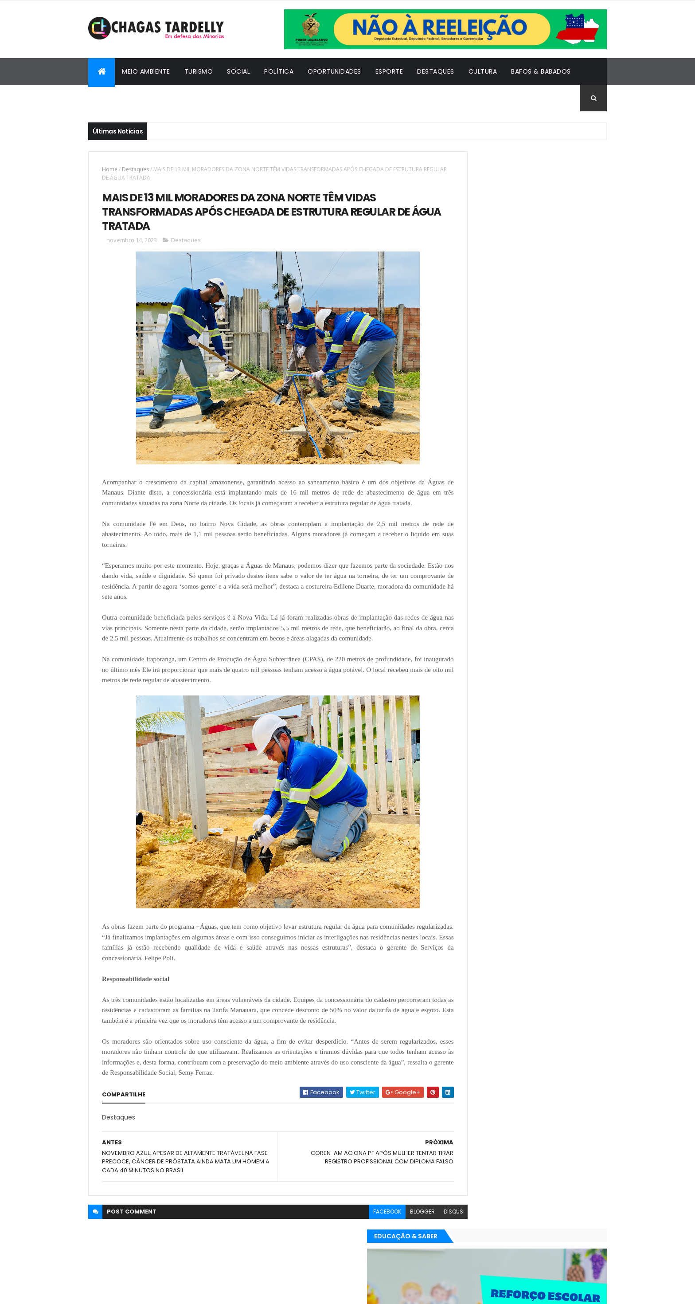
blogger (383, 1245)
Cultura (483, 71)
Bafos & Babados (541, 71)
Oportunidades (334, 71)
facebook (348, 1245)
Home (109, 169)
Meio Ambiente (146, 71)
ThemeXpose (137, 1292)
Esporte (389, 71)
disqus (414, 1245)
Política (278, 71)
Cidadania (112, 98)
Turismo (198, 71)
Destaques (435, 71)
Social (238, 71)
